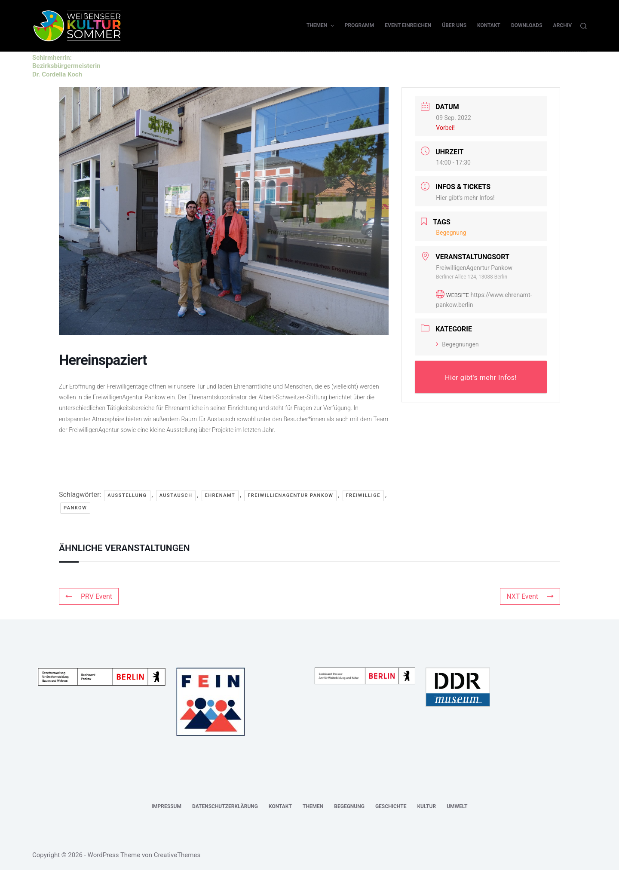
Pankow (75, 508)
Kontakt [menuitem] (488, 25)
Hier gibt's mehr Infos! (465, 197)
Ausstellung (127, 495)
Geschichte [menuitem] (391, 806)
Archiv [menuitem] (562, 25)
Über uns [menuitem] (454, 25)
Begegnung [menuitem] (349, 806)
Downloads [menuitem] (526, 25)
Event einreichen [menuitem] (408, 25)
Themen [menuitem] (321, 26)
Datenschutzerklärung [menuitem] (225, 806)
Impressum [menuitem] (166, 806)
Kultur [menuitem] (426, 806)
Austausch (176, 495)
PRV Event (88, 596)
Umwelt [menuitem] (457, 806)
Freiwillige (363, 495)
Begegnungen (457, 344)
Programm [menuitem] (359, 25)
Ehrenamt (220, 495)
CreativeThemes (177, 855)
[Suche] (583, 26)
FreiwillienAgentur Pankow (290, 495)
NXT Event (530, 596)
